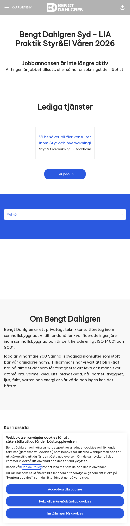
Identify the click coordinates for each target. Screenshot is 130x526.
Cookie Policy (31, 467)
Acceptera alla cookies (65, 489)
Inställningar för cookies (65, 513)
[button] (122, 7)
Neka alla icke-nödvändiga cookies (65, 501)
